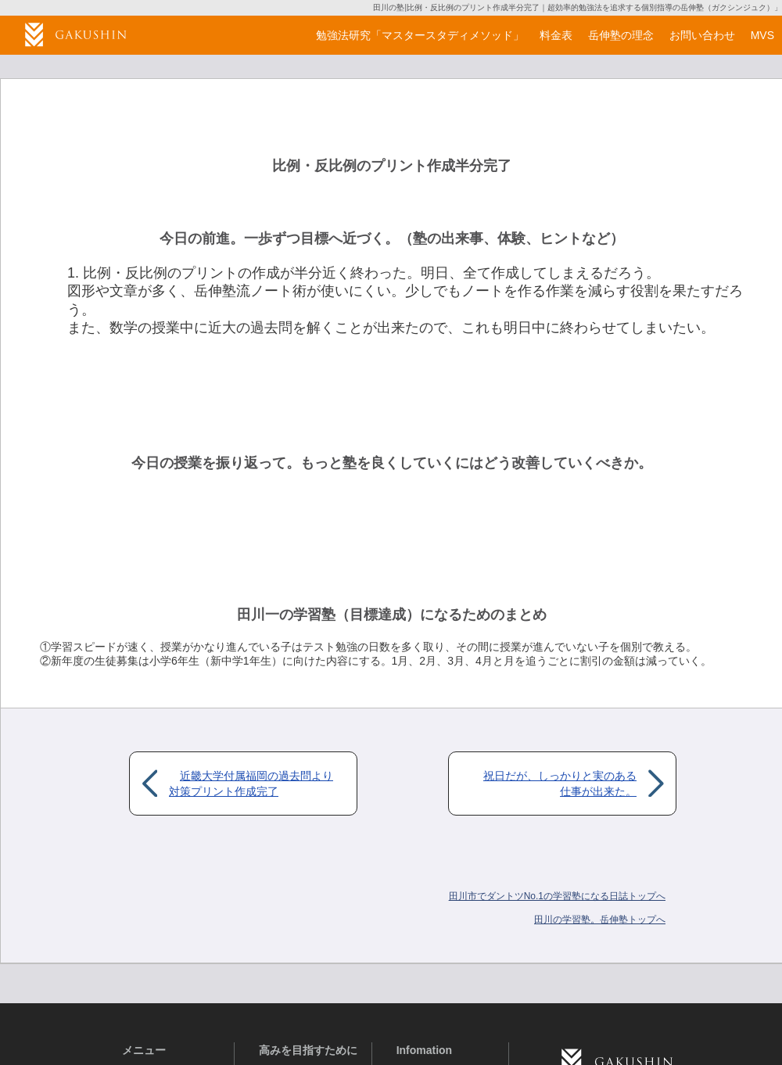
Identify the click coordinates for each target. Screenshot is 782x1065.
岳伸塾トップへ (599, 919)
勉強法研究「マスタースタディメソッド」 (420, 35)
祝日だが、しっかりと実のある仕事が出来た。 (560, 783)
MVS (762, 35)
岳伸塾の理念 (621, 35)
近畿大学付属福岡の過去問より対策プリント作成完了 (251, 783)
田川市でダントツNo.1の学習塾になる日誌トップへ (557, 896)
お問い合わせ (702, 35)
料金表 (556, 35)
